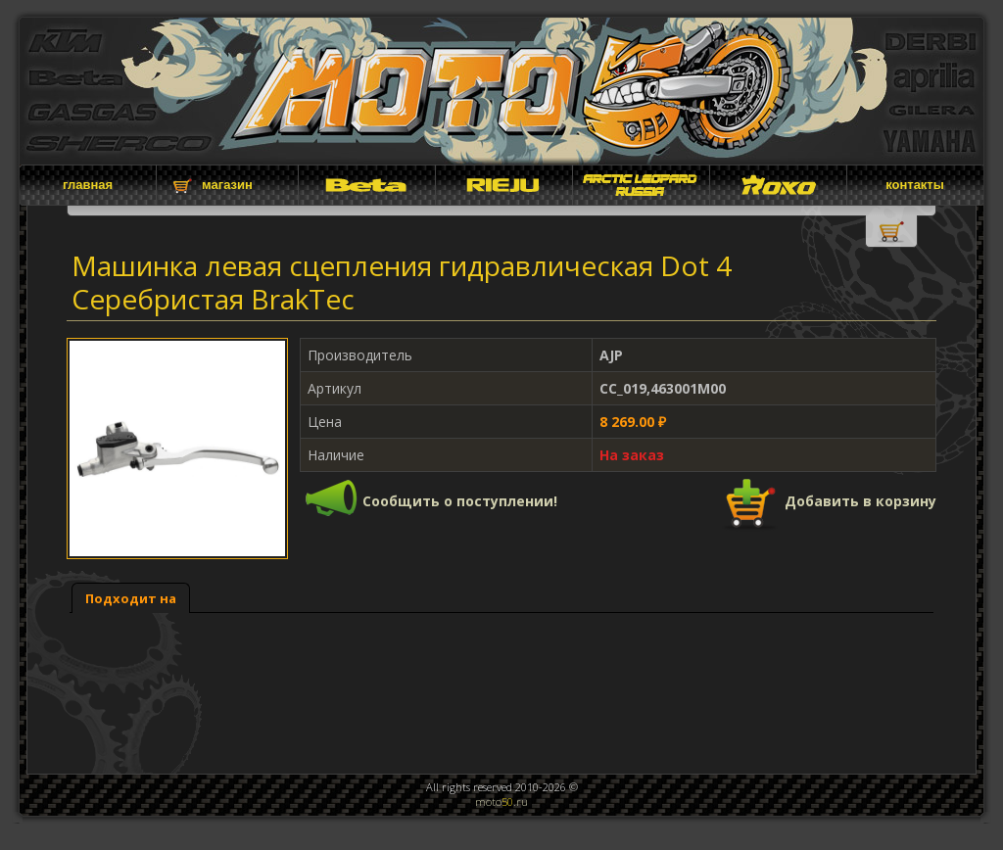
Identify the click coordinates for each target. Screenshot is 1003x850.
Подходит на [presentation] (130, 598)
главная (88, 184)
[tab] (131, 598)
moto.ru (501, 801)
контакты (914, 184)
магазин (227, 184)
